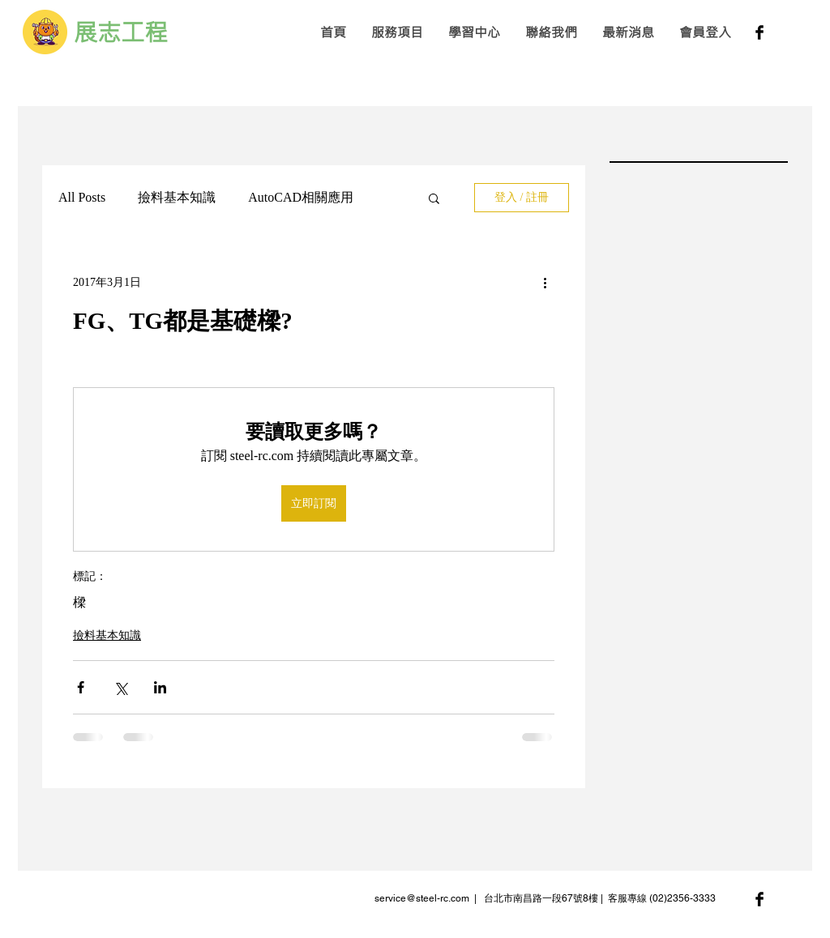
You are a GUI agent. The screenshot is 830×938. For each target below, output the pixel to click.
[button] (396, 32)
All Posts (81, 197)
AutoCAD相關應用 (300, 197)
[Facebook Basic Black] (759, 32)
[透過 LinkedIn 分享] (160, 687)
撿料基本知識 (177, 197)
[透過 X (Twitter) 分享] (120, 687)
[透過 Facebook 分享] (80, 687)
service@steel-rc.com (421, 898)
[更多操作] (544, 282)
